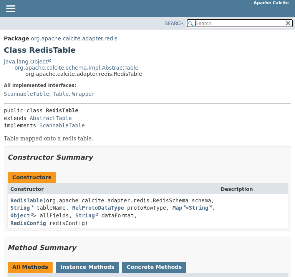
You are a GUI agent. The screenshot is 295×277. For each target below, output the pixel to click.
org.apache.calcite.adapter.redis (74, 38)
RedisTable (26, 200)
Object (20, 215)
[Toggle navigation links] (10, 9)
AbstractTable (51, 118)
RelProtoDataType (98, 208)
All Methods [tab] (30, 267)
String (20, 208)
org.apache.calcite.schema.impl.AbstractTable (76, 68)
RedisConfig (28, 223)
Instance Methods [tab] (87, 267)
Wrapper (83, 94)
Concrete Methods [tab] (154, 267)
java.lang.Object (26, 61)
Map (177, 208)
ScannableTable (26, 94)
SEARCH (174, 23)
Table (61, 94)
